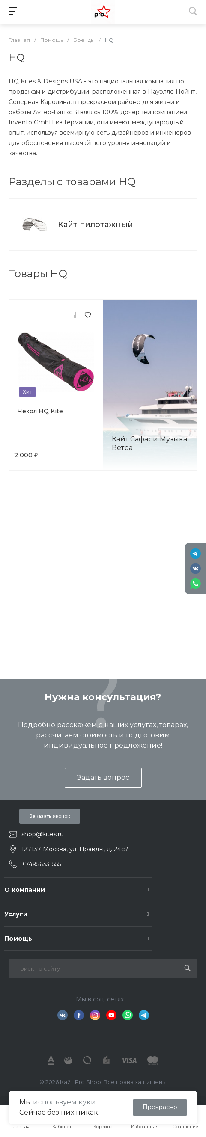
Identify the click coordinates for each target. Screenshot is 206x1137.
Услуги (15, 914)
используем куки (64, 1102)
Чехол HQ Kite (40, 411)
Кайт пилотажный (95, 224)
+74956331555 (41, 864)
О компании (24, 890)
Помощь (18, 938)
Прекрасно (160, 1107)
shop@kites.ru (42, 834)
